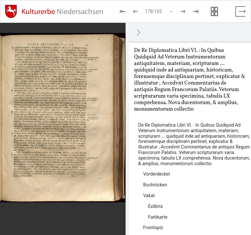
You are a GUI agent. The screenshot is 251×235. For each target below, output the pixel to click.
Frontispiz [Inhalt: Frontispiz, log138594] (153, 227)
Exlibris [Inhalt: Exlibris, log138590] (155, 206)
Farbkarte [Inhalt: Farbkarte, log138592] (158, 217)
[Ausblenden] (138, 32)
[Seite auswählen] (159, 11)
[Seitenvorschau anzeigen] (214, 11)
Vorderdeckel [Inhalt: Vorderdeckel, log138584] (156, 174)
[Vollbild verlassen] (240, 11)
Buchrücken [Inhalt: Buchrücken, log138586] (155, 184)
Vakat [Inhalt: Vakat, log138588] (149, 195)
